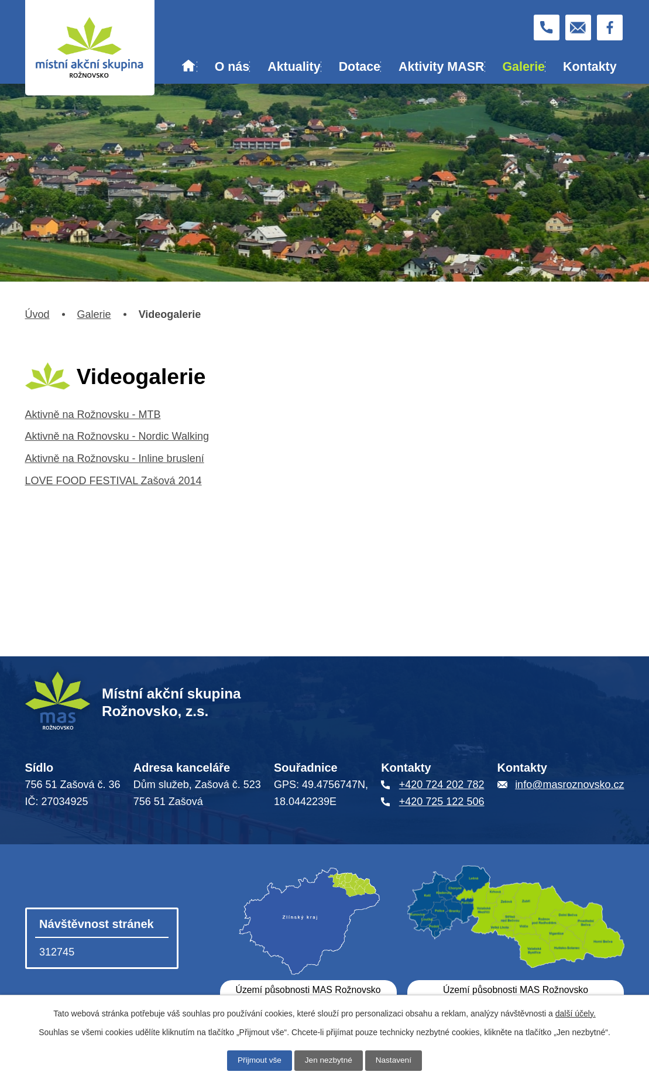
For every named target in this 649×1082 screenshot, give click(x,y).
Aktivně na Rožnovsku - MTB (93, 414)
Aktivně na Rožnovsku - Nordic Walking (117, 436)
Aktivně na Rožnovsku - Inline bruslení (114, 458)
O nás (232, 67)
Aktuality (293, 67)
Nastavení (394, 1060)
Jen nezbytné (328, 1060)
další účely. (575, 1013)
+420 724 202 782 (442, 784)
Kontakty (590, 67)
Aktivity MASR (441, 67)
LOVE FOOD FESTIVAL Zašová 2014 (113, 481)
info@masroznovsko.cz (569, 784)
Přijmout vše (258, 1060)
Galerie (523, 67)
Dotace (359, 67)
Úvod (188, 67)
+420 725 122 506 (442, 801)
